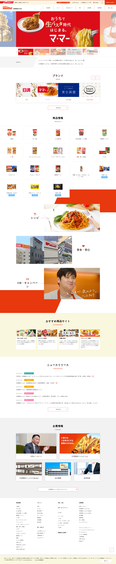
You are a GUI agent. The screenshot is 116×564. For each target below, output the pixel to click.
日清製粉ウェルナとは (84, 508)
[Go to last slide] (16, 51)
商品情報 (18, 502)
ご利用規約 (81, 536)
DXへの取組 (82, 520)
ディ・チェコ (40, 515)
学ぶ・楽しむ (40, 527)
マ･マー (39, 508)
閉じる (106, 561)
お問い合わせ (75, 2)
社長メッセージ (82, 506)
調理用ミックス (19, 515)
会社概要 (81, 515)
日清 (38, 506)
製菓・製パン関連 (20, 526)
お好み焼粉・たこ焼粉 (21, 513)
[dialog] (58, 560)
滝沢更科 (39, 522)
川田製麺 (39, 520)
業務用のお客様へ (110, 2)
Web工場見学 (41, 533)
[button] (23, 52)
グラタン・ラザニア (21, 533)
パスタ (17, 529)
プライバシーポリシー (85, 527)
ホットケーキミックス (21, 520)
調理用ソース (19, 535)
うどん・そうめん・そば (64, 520)
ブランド (39, 502)
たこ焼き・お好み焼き (63, 523)
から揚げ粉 (18, 511)
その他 (59, 527)
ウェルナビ (40, 537)
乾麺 (17, 538)
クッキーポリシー (83, 532)
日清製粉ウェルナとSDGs (85, 513)
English (81, 541)
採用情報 (81, 517)
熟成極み (39, 517)
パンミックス (19, 522)
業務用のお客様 (62, 532)
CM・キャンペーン (63, 507)
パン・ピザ (60, 516)
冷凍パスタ (18, 542)
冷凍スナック (19, 547)
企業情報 (81, 502)
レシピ (59, 512)
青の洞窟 (40, 511)
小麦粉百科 (40, 535)
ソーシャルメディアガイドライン (87, 530)
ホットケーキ (61, 525)
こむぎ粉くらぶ (41, 531)
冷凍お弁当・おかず (21, 544)
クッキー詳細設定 (83, 534)
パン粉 (17, 517)
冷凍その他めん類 (20, 549)
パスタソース (19, 531)
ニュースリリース (83, 522)
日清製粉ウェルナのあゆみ (85, 511)
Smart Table (40, 513)
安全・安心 (61, 502)
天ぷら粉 (18, 508)
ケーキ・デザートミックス (22, 524)
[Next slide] (99, 51)
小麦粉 (17, 506)
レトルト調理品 (19, 540)
